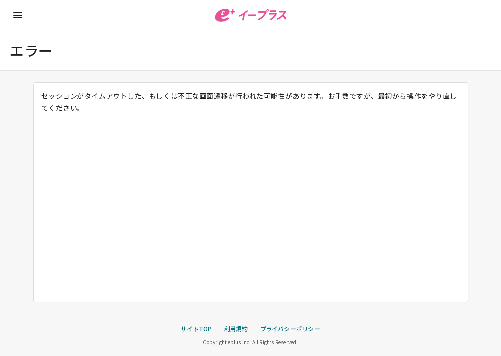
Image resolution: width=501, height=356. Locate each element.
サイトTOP (196, 328)
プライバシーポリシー (290, 328)
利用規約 (236, 328)
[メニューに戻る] (18, 15)
